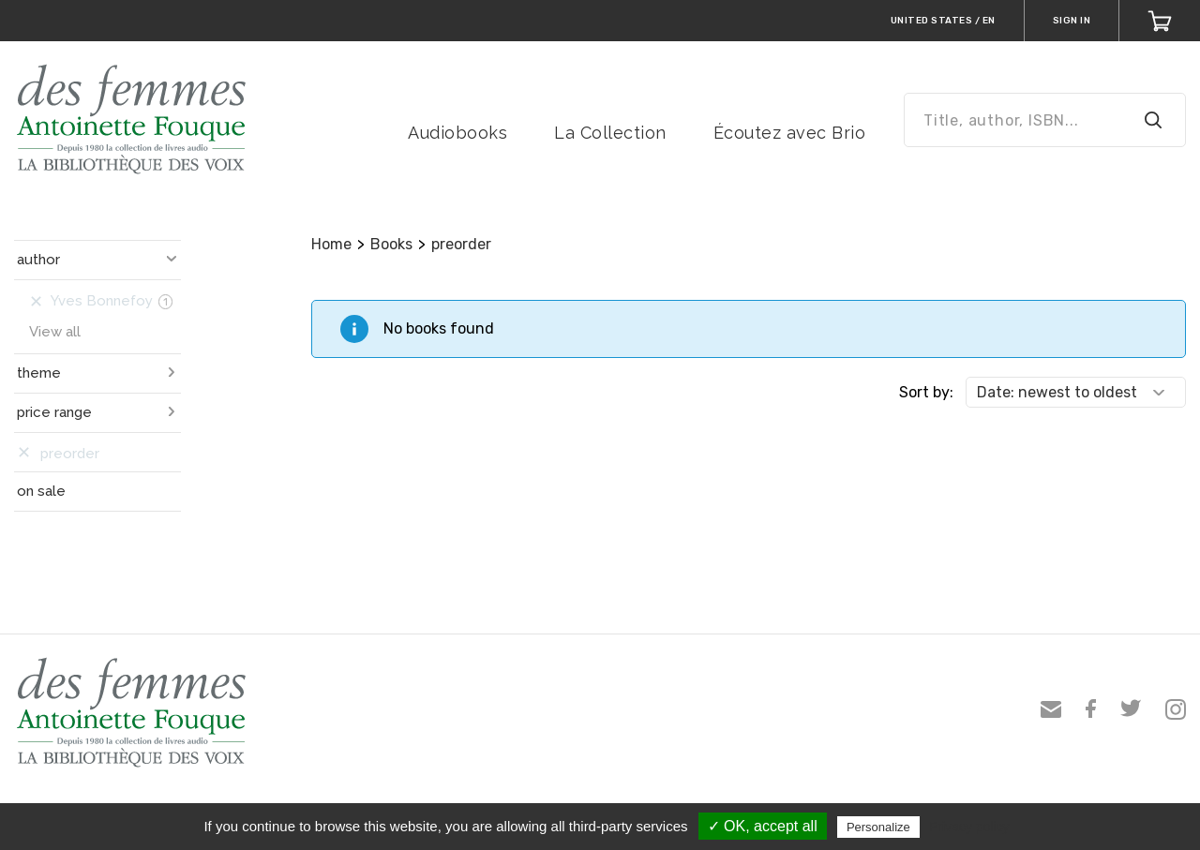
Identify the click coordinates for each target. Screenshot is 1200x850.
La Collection (610, 132)
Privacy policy (969, 826)
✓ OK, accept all (763, 826)
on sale (41, 491)
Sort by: (926, 392)
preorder (461, 244)
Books (391, 244)
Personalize (878, 827)
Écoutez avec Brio (789, 132)
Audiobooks (457, 132)
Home (331, 244)
